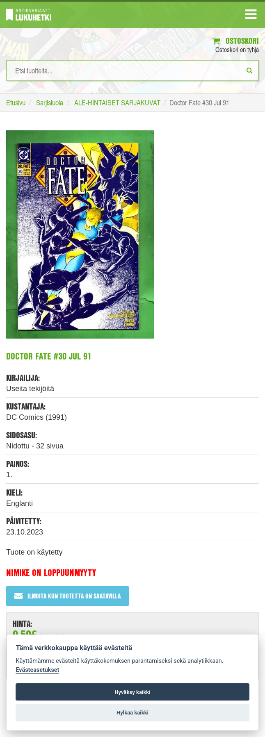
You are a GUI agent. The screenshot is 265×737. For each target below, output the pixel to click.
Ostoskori (235, 40)
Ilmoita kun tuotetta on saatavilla (67, 596)
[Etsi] (250, 70)
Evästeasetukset (37, 669)
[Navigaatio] (251, 16)
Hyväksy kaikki (132, 692)
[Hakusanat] (132, 70)
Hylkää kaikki (132, 713)
